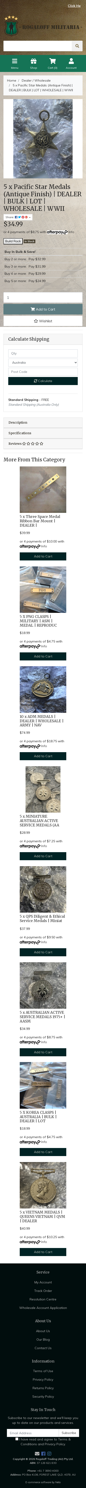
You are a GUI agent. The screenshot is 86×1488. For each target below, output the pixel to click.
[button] (43, 321)
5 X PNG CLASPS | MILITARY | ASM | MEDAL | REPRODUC (38, 621)
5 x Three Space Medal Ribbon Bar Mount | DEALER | (40, 521)
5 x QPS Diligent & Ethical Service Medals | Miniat (42, 918)
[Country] (43, 363)
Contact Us (43, 1348)
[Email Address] (33, 1433)
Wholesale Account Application (43, 1308)
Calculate (43, 381)
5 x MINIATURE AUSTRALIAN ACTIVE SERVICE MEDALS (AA (39, 820)
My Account (43, 1282)
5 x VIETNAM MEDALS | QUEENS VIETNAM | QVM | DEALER (42, 1216)
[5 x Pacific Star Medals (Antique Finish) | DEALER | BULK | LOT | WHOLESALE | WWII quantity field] (43, 297)
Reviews (25, 444)
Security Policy (43, 1396)
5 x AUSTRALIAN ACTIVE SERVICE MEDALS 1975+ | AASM (42, 1016)
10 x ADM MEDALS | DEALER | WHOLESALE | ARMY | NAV (42, 721)
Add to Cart (43, 309)
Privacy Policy (43, 1379)
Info (71, 232)
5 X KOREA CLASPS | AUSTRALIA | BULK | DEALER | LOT (38, 1116)
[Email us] (37, 1454)
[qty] (43, 353)
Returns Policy (43, 1388)
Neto (58, 1482)
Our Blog (43, 1339)
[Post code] (43, 372)
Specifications (19, 433)
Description (17, 422)
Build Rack (13, 241)
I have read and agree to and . (43, 1441)
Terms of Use (43, 1371)
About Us (43, 1331)
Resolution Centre (43, 1299)
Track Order (43, 1291)
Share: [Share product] (17, 217)
